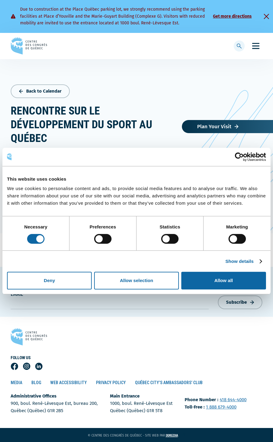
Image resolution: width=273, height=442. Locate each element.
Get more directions (232, 16)
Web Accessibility (68, 382)
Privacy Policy (111, 382)
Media (16, 382)
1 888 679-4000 (221, 407)
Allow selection (136, 280)
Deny (49, 280)
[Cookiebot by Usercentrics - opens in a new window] (239, 156)
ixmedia (176, 435)
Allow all (223, 280)
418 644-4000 (233, 399)
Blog (36, 382)
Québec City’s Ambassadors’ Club (169, 382)
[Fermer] (266, 16)
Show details (239, 261)
